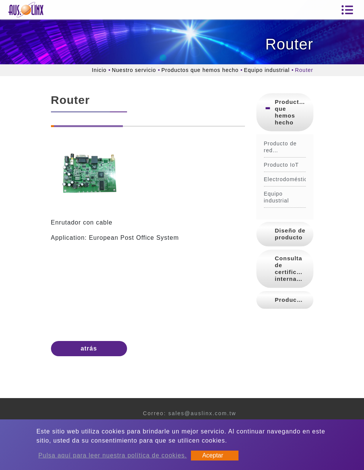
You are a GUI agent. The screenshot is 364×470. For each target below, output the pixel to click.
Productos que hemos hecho (199, 70)
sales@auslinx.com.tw (202, 413)
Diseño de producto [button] (290, 234)
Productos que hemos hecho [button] (291, 112)
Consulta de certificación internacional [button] (294, 268)
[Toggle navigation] (347, 10)
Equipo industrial (267, 70)
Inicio (99, 70)
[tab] (284, 112)
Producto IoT (281, 165)
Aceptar (212, 455)
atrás (89, 348)
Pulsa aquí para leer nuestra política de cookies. (112, 455)
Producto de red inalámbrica (280, 147)
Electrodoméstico (285, 179)
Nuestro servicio (134, 70)
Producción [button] (292, 299)
